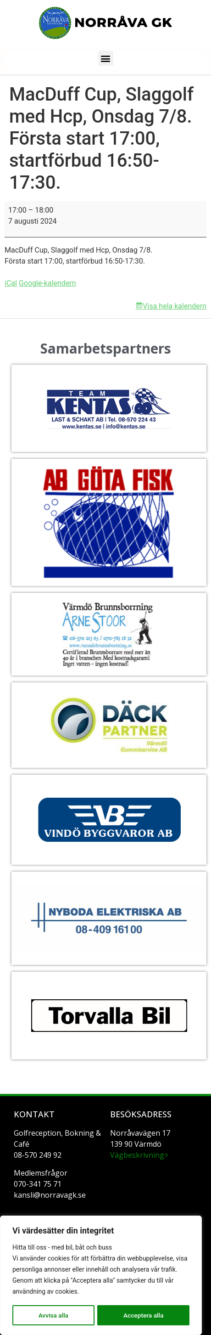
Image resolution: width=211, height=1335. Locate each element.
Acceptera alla (143, 1315)
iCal (11, 283)
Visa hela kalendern (174, 306)
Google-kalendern (47, 283)
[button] (105, 58)
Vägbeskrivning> (139, 1155)
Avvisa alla (53, 1315)
